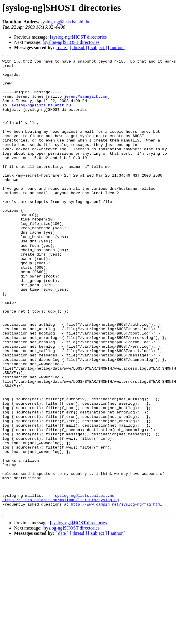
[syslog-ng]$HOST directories (78, 37)
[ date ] (62, 47)
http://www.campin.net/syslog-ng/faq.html (116, 593)
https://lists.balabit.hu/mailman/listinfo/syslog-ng (60, 588)
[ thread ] (78, 47)
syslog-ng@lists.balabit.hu (65, 21)
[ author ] (117, 47)
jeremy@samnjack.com (85, 104)
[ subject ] (97, 47)
